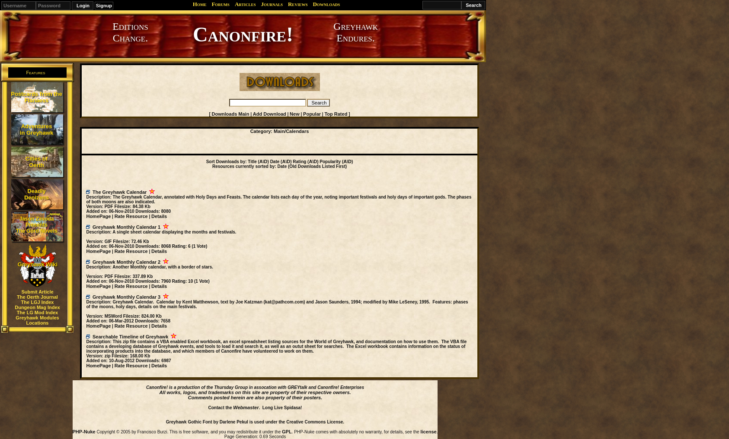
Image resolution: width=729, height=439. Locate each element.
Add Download (269, 114)
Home (200, 4)
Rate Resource (131, 216)
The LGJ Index (37, 302)
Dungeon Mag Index (37, 307)
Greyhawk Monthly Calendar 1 (126, 227)
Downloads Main (230, 114)
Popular (312, 114)
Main (279, 131)
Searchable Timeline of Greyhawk (130, 336)
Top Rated (335, 114)
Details (159, 216)
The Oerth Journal (37, 297)
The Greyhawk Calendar (120, 192)
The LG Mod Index (37, 312)
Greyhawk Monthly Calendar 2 (126, 262)
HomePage (98, 216)
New (295, 114)
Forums (220, 4)
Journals (272, 4)
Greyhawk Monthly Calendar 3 (126, 297)
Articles (245, 4)
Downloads (326, 4)
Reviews (297, 4)
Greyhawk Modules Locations (37, 320)
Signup (104, 5)
